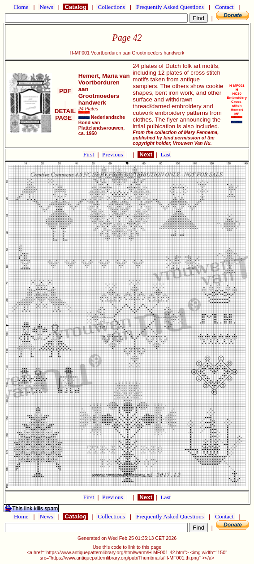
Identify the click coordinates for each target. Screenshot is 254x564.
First (89, 154)
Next (146, 154)
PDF (65, 91)
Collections (111, 7)
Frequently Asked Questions (170, 7)
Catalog (75, 7)
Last (165, 154)
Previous (113, 154)
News (46, 7)
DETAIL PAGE (65, 111)
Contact (224, 7)
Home (21, 7)
